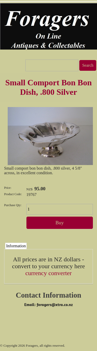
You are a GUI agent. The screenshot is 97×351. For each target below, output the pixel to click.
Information (16, 246)
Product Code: (13, 194)
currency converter (48, 273)
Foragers (32, 345)
